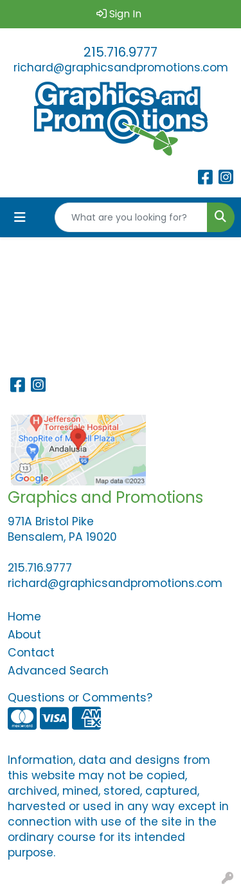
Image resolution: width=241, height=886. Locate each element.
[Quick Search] (131, 217)
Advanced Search (58, 670)
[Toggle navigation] (19, 217)
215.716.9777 (120, 52)
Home (24, 616)
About (24, 634)
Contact (31, 652)
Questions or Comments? (80, 697)
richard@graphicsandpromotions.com (120, 67)
